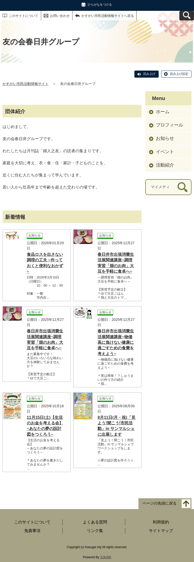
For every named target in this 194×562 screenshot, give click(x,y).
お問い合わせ (60, 16)
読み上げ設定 (179, 74)
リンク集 (95, 530)
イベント (165, 151)
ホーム (162, 111)
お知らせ (165, 138)
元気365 (105, 557)
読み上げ (149, 74)
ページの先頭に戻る (159, 503)
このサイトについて (23, 16)
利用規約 (161, 522)
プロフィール (169, 125)
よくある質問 (95, 522)
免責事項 (32, 530)
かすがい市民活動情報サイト (25, 84)
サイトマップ (161, 530)
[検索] (182, 187)
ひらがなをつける (100, 4)
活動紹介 (165, 165)
